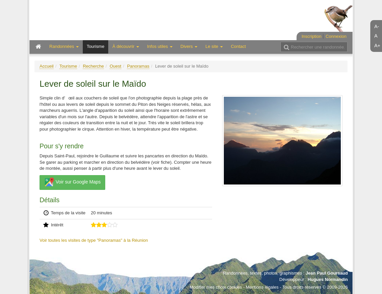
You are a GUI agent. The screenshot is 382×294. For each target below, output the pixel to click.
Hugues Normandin (328, 279)
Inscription (311, 36)
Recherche (93, 66)
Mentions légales (262, 287)
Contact (238, 46)
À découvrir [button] (125, 46)
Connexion (336, 36)
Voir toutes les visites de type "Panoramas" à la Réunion (94, 240)
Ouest (115, 66)
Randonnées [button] (63, 46)
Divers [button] (189, 46)
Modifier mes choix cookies (216, 287)
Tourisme (96, 46)
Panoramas (138, 66)
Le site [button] (214, 46)
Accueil (47, 66)
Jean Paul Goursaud (327, 273)
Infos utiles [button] (160, 46)
